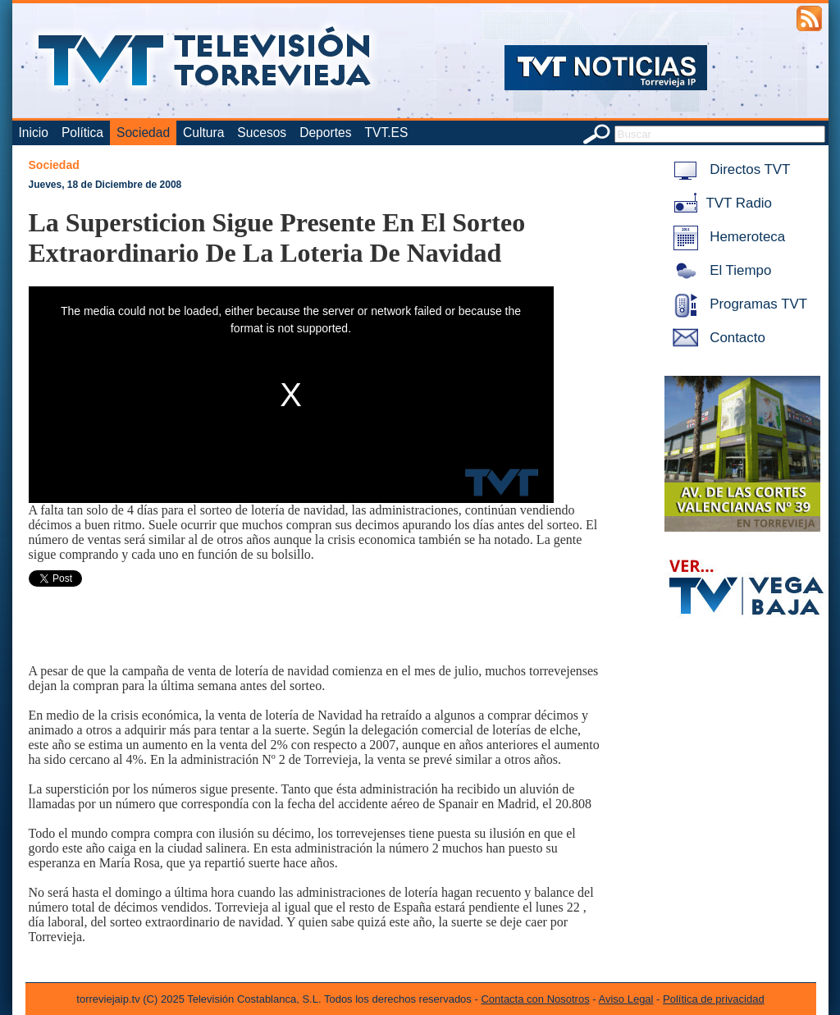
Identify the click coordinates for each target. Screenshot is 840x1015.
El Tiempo (719, 270)
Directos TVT (729, 169)
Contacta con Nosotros (535, 999)
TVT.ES (386, 132)
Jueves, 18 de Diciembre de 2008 (105, 184)
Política (82, 132)
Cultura (203, 132)
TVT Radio (719, 203)
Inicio (33, 132)
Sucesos (261, 132)
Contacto (716, 337)
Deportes (325, 132)
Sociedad (143, 132)
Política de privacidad (714, 999)
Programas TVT (737, 304)
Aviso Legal (626, 999)
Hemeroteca (726, 237)
